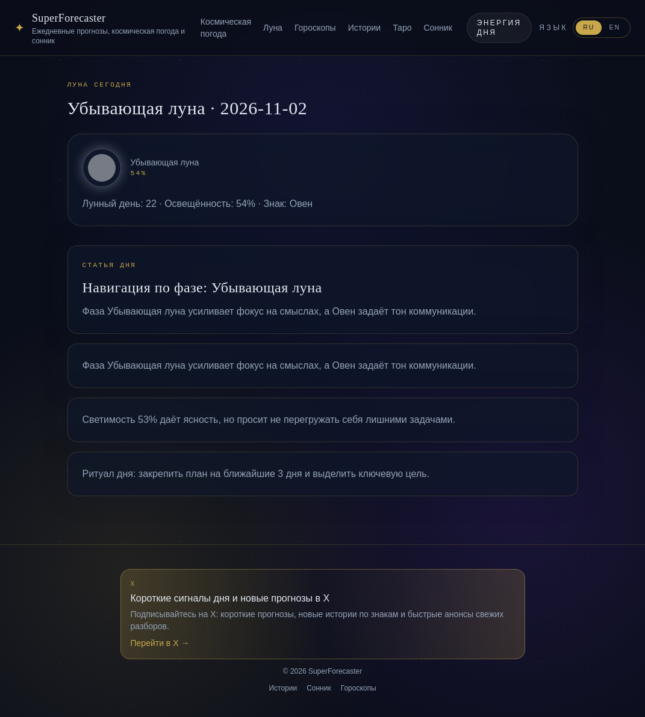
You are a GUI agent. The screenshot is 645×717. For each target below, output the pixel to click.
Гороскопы (315, 27)
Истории (364, 27)
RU (588, 27)
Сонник (437, 27)
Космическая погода (226, 27)
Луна (272, 27)
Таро (402, 27)
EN (614, 27)
